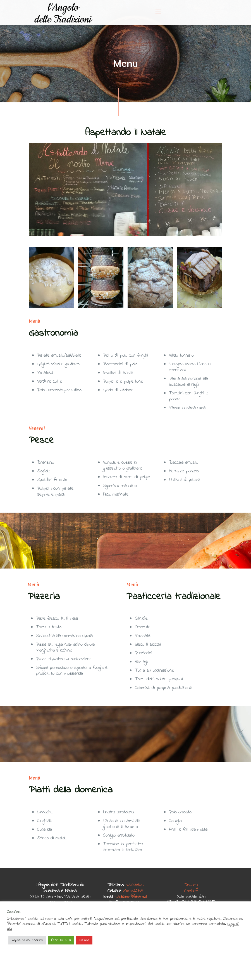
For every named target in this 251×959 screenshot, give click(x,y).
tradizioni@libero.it (130, 896)
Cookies (191, 890)
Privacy (191, 885)
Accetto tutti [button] (61, 940)
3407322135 (133, 890)
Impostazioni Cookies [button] (27, 940)
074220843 (135, 885)
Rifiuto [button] (84, 940)
